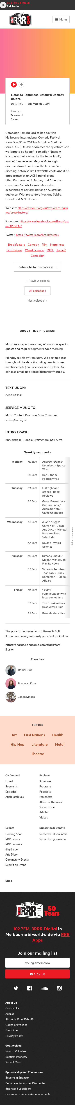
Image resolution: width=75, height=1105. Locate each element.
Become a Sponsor (17, 1077)
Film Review (14, 250)
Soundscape (47, 807)
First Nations (34, 734)
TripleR (61, 250)
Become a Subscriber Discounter (25, 1083)
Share (14, 119)
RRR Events (12, 839)
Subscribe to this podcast (37, 267)
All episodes (37, 290)
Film (44, 244)
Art (14, 734)
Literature (39, 744)
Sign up (37, 974)
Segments (11, 786)
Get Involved (13, 1045)
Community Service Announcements (27, 1094)
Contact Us (12, 1008)
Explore (44, 775)
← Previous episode (37, 281)
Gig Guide (11, 849)
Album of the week (50, 802)
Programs (45, 786)
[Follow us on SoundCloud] (44, 989)
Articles (44, 812)
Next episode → (37, 300)
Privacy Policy (14, 1036)
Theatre (37, 753)
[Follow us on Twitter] (15, 988)
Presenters (45, 797)
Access (9, 1013)
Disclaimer (12, 1030)
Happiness (57, 244)
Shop (8, 880)
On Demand (12, 775)
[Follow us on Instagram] (59, 989)
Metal (59, 744)
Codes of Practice (16, 1025)
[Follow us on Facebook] (29, 989)
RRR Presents (13, 844)
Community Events (17, 859)
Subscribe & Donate (52, 828)
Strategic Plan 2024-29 (19, 1019)
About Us (11, 1002)
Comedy (33, 244)
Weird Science (34, 250)
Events (9, 828)
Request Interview (16, 1057)
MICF (50, 250)
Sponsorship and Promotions (24, 1072)
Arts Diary (11, 854)
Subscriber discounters (53, 834)
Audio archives (14, 797)
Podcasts (45, 791)
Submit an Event (15, 865)
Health (57, 734)
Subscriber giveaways (52, 839)
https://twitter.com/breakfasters (37, 235)
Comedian (37, 255)
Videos (43, 817)
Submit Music (13, 1062)
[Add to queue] (21, 85)
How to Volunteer (16, 1051)
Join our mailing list (37, 953)
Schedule (45, 781)
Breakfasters (16, 244)
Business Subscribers (18, 1088)
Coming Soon (13, 834)
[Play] (14, 85)
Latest (9, 781)
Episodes (11, 791)
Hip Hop (17, 744)
